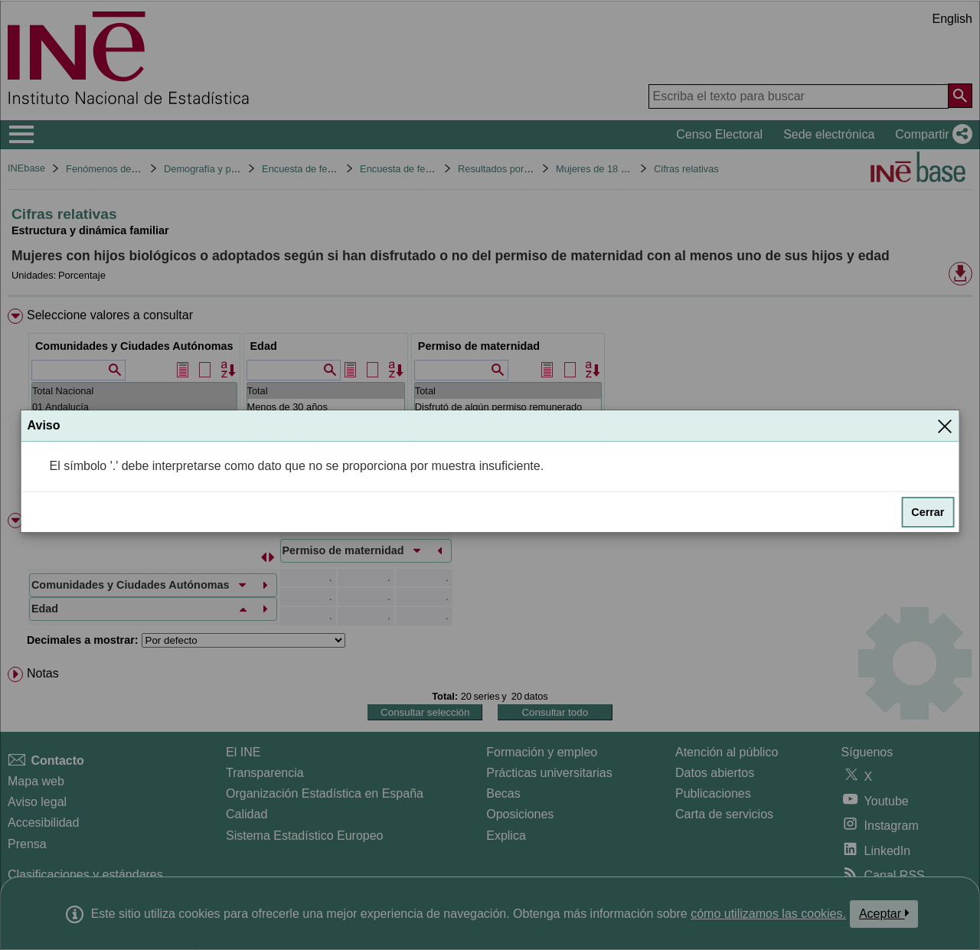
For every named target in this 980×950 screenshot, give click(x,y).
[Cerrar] (945, 426)
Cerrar (927, 512)
